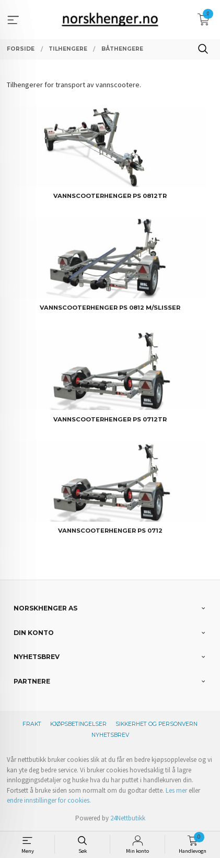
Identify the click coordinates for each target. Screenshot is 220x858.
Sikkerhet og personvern (156, 724)
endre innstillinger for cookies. (49, 800)
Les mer (176, 790)
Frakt (31, 724)
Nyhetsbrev (110, 735)
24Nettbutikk (127, 818)
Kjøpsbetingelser (78, 724)
